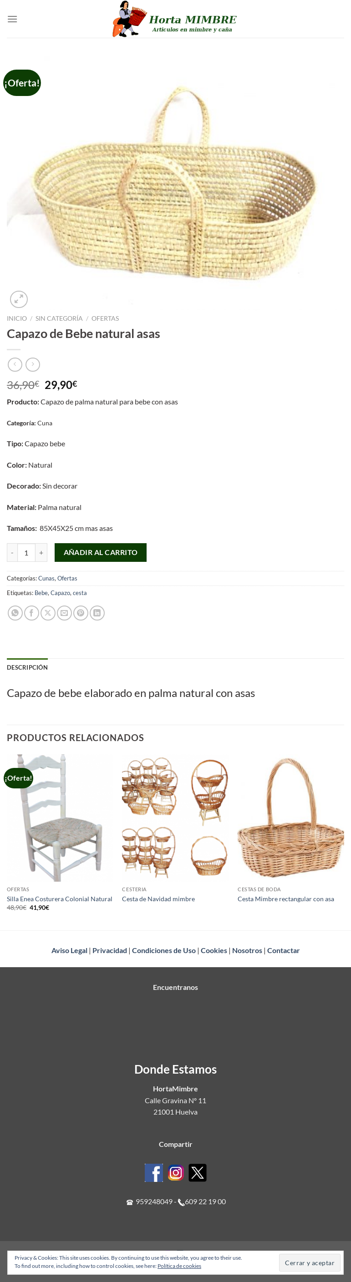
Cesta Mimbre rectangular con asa (286, 899)
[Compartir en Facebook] (31, 613)
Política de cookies (179, 1265)
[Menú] (12, 19)
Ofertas (105, 318)
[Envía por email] (64, 613)
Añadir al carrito (101, 552)
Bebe (41, 592)
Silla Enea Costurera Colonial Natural (59, 899)
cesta (80, 592)
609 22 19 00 (205, 1201)
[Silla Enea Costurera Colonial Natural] (60, 818)
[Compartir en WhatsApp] (15, 613)
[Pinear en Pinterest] (80, 613)
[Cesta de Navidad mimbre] (175, 818)
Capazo (60, 592)
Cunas (46, 578)
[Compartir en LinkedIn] (97, 613)
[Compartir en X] (48, 613)
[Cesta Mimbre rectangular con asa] (291, 818)
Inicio (17, 318)
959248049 (154, 1201)
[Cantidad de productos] (26, 552)
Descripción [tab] (27, 667)
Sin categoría (59, 318)
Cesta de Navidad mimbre (158, 899)
